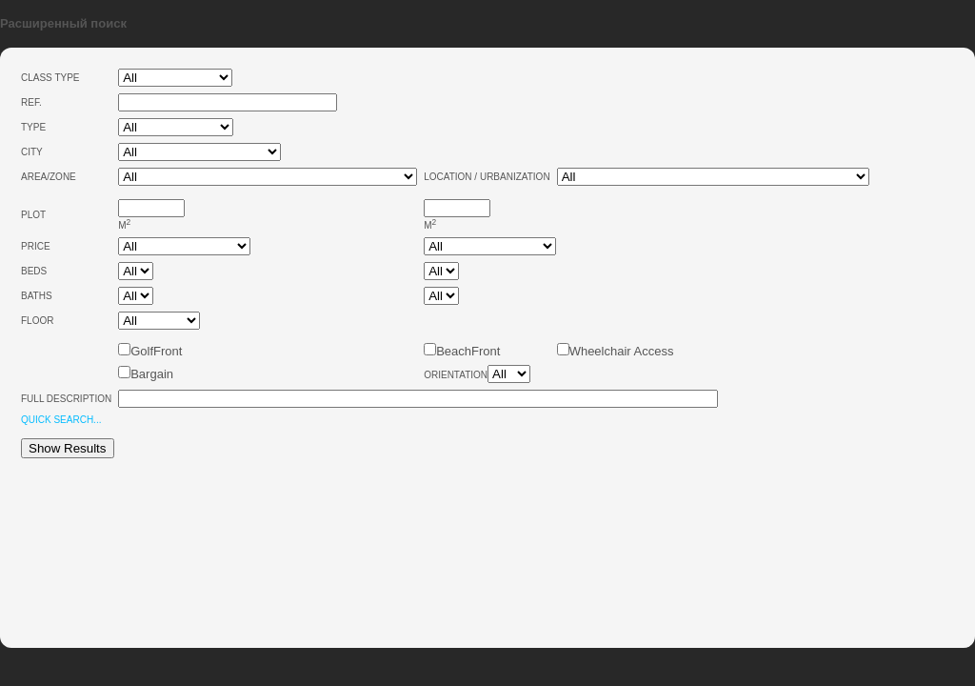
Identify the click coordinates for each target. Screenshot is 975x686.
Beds (34, 271)
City (32, 152)
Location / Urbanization (486, 177)
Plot (33, 215)
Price (35, 246)
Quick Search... (61, 419)
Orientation (456, 375)
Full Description (66, 398)
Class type (50, 77)
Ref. (31, 102)
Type (33, 127)
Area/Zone (48, 177)
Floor (37, 320)
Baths (36, 296)
